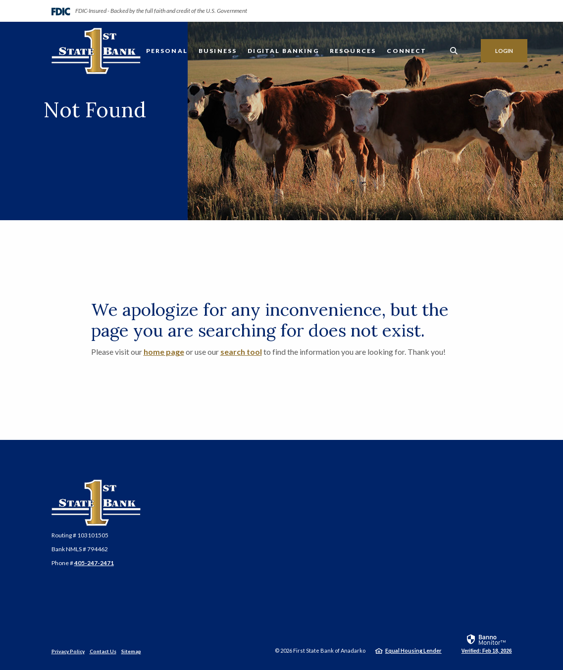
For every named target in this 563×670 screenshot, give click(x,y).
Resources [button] (353, 50)
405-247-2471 (94, 563)
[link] (486, 643)
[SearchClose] (454, 51)
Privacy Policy (68, 651)
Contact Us (103, 651)
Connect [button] (406, 50)
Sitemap (131, 651)
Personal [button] (167, 50)
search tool (241, 351)
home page (164, 351)
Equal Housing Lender (413, 650)
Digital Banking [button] (283, 50)
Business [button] (218, 50)
